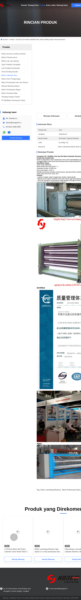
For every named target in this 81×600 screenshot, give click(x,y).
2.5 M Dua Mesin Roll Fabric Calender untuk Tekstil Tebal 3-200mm (15, 550)
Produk (42, 5)
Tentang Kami (33, 5)
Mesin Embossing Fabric (71, 490)
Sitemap (5, 598)
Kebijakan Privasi (15, 598)
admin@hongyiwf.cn (13, 123)
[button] (14, 537)
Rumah (24, 5)
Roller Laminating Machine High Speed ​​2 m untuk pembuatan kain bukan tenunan (47, 550)
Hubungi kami (62, 5)
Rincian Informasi (51, 116)
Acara (48, 5)
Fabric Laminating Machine (50, 490)
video (53, 5)
